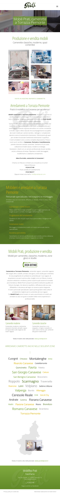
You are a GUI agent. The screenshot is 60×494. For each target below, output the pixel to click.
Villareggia (40, 390)
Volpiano (31, 386)
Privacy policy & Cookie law (11, 491)
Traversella (46, 381)
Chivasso (23, 358)
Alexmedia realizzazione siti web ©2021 (45, 491)
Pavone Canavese (24, 404)
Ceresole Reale (22, 395)
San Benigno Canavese (24, 376)
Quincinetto (21, 367)
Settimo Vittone (45, 386)
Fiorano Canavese (40, 400)
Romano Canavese (24, 409)
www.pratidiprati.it (40, 339)
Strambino (44, 408)
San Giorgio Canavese (26, 372)
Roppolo (14, 381)
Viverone (12, 386)
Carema (23, 399)
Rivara (38, 404)
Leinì (20, 386)
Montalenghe (37, 359)
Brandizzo (47, 404)
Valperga (20, 390)
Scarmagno (30, 381)
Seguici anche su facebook (30, 486)
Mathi (10, 404)
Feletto (41, 367)
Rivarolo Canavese (23, 363)
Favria (32, 367)
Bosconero (42, 376)
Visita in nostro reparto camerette (30, 99)
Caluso (46, 372)
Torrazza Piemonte (30, 413)
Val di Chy (44, 395)
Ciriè (36, 395)
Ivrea (50, 358)
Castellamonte (41, 363)
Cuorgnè (13, 358)
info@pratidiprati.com (39, 174)
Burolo (31, 390)
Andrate (13, 399)
